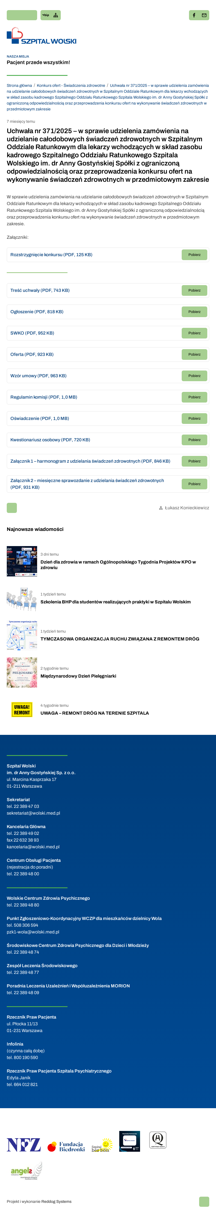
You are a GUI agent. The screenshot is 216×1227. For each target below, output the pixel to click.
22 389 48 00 (26, 873)
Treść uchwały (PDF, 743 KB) (40, 290)
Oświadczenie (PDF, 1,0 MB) (39, 418)
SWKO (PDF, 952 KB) (32, 333)
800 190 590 (26, 1057)
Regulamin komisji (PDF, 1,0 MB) (43, 397)
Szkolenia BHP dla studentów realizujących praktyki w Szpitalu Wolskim (115, 601)
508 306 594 (26, 925)
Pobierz (194, 255)
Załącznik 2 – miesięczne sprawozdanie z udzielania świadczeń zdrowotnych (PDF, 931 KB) (87, 484)
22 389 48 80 (26, 905)
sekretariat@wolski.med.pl (33, 813)
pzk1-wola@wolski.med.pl (33, 932)
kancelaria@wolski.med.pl (33, 846)
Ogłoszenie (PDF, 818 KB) (37, 311)
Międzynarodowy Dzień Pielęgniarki (78, 676)
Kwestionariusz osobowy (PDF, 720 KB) (50, 439)
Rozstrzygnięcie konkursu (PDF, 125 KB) (51, 254)
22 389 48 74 (26, 952)
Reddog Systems (56, 1201)
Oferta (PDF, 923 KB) (32, 354)
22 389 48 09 (26, 992)
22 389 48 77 (26, 972)
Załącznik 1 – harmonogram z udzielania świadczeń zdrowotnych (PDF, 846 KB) (90, 461)
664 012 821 (26, 1084)
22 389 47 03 (26, 806)
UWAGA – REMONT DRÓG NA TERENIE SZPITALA (94, 713)
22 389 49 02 (26, 833)
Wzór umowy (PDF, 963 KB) (38, 375)
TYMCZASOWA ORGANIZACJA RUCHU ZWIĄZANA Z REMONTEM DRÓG (119, 639)
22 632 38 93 (26, 840)
